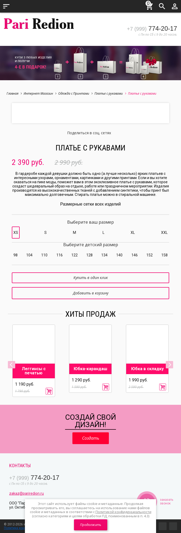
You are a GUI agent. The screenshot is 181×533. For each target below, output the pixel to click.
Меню (6, 6)
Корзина (149, 5)
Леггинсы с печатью (34, 371)
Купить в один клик (90, 277)
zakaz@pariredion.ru (26, 493)
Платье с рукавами (110, 93)
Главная (14, 93)
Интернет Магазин (40, 93)
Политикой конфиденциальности (123, 511)
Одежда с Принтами (75, 93)
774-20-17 (152, 28)
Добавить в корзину (90, 292)
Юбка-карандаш (90, 369)
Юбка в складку (147, 369)
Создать (90, 438)
